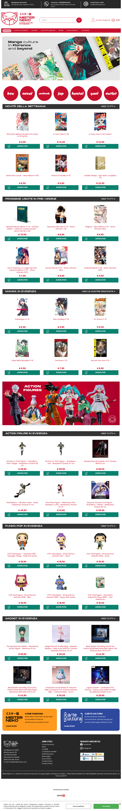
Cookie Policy (47, 762)
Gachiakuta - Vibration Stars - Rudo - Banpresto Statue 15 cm (22, 505)
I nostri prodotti (20, 31)
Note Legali (46, 757)
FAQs (44, 748)
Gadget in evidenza (21, 620)
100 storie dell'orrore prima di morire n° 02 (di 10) (22, 136)
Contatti (83, 31)
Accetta (106, 806)
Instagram (85, 749)
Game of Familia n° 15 (61, 177)
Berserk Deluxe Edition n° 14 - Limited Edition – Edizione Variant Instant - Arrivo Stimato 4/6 (22, 230)
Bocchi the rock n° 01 (100, 361)
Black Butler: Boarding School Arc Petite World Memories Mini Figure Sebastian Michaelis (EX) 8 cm (22, 690)
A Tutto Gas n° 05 (61, 135)
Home (6, 31)
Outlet (34, 31)
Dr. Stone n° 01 (100, 320)
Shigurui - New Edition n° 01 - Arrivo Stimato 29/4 (100, 229)
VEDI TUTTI (107, 108)
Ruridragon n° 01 (22, 320)
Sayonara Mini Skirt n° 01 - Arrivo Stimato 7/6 (61, 229)
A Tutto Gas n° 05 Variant (100, 135)
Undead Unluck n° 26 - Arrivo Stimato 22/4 (100, 270)
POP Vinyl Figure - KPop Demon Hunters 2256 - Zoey (100, 556)
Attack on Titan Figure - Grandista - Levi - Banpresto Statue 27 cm (61, 463)
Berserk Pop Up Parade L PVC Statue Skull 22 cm (100, 463)
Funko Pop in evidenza (24, 527)
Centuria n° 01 (61, 361)
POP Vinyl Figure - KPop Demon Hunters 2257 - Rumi (60, 556)
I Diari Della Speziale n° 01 (22, 361)
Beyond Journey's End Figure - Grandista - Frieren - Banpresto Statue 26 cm (100, 506)
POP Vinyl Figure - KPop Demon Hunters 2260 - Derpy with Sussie (61, 597)
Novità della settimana (25, 108)
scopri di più (11, 727)
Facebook (85, 745)
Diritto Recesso (47, 755)
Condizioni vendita (49, 753)
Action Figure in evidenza (26, 435)
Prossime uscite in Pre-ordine (30, 200)
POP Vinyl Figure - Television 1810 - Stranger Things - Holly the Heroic (22, 556)
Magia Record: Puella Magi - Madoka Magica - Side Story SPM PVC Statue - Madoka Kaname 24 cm (61, 649)
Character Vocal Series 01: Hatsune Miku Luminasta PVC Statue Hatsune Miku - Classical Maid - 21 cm (61, 690)
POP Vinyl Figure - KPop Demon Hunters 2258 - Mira (22, 597)
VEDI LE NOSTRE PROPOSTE (97, 293)
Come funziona (48, 745)
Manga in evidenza (20, 293)
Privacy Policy (47, 765)
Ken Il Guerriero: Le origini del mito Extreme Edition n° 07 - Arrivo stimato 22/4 (22, 271)
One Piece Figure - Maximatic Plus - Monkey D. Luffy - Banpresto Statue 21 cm (61, 506)
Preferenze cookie (61, 791)
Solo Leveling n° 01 (61, 320)
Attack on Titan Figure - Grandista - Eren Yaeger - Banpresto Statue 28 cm (22, 464)
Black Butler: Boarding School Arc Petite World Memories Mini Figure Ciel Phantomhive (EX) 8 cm (100, 649)
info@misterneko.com (97, 4)
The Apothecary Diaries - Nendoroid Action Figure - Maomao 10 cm (22, 648)
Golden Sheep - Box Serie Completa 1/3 (100, 178)
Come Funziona (47, 31)
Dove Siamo (71, 31)
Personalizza (78, 806)
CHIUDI (120, 804)
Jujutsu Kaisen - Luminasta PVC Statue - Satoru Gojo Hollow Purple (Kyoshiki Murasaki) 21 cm (100, 690)
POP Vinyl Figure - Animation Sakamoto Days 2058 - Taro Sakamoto (100, 598)
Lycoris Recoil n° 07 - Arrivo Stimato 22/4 (60, 270)
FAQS (60, 31)
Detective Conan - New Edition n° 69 (22, 177)
